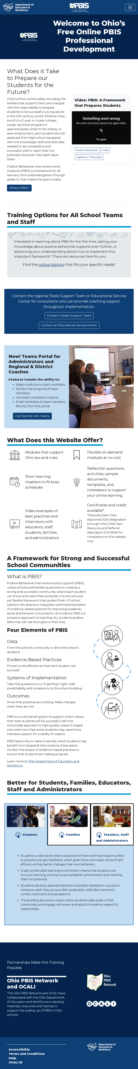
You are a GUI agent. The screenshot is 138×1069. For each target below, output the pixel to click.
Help (106, 150)
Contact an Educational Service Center (69, 325)
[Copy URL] (101, 131)
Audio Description (87, 150)
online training (52, 264)
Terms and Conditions (27, 1054)
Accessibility (19, 1049)
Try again (101, 139)
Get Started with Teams (32, 416)
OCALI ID (15, 1062)
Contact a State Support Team (69, 315)
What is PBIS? (19, 188)
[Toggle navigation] (130, 7)
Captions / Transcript (89, 157)
